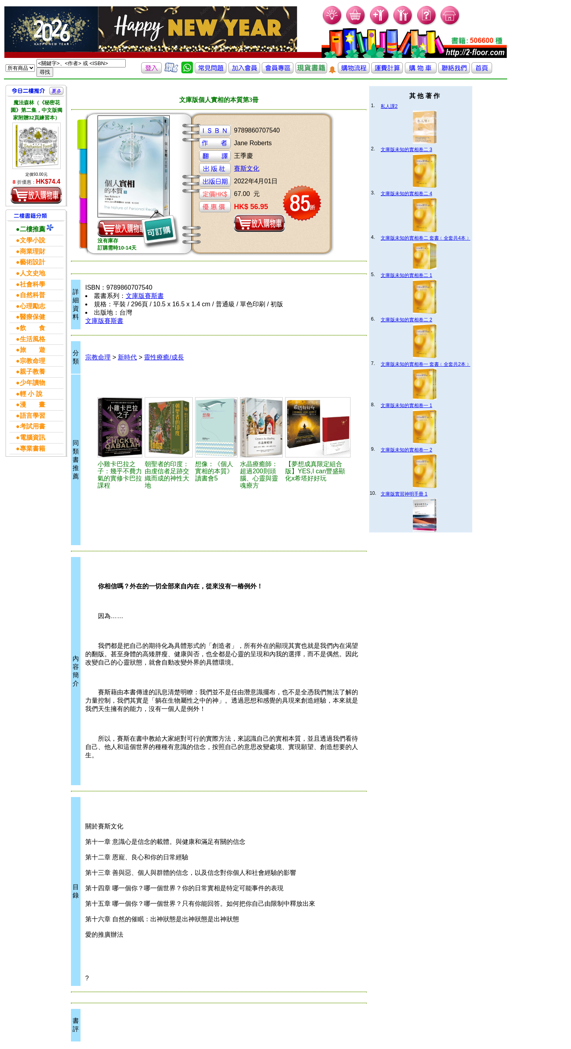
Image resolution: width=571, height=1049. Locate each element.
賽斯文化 (246, 168)
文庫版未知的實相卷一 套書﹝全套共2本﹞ (425, 364)
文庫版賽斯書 (145, 295)
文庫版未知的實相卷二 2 (406, 320)
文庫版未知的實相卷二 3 (406, 149)
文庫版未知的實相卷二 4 (406, 193)
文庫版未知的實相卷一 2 (406, 450)
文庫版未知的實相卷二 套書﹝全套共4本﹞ (425, 238)
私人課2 (389, 106)
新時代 (127, 357)
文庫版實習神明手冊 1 (404, 494)
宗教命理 (98, 357)
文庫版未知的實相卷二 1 (406, 275)
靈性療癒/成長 (164, 357)
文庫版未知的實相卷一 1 (406, 405)
